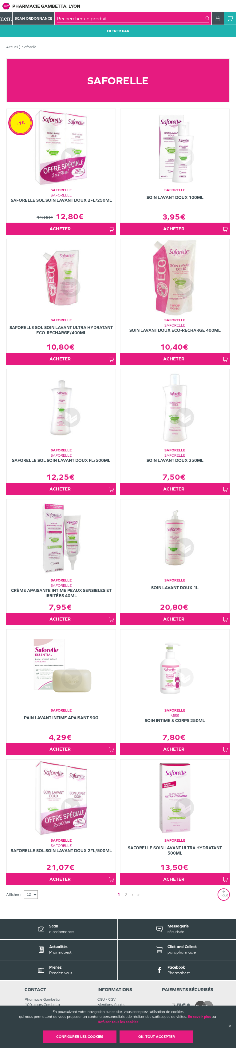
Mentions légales (111, 1004)
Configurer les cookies (79, 1036)
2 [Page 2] (126, 894)
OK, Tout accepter (156, 1036)
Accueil (12, 47)
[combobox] (131, 18)
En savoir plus (199, 1016)
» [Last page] (138, 894)
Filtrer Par (118, 31)
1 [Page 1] (118, 894)
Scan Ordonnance (33, 18)
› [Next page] (132, 894)
